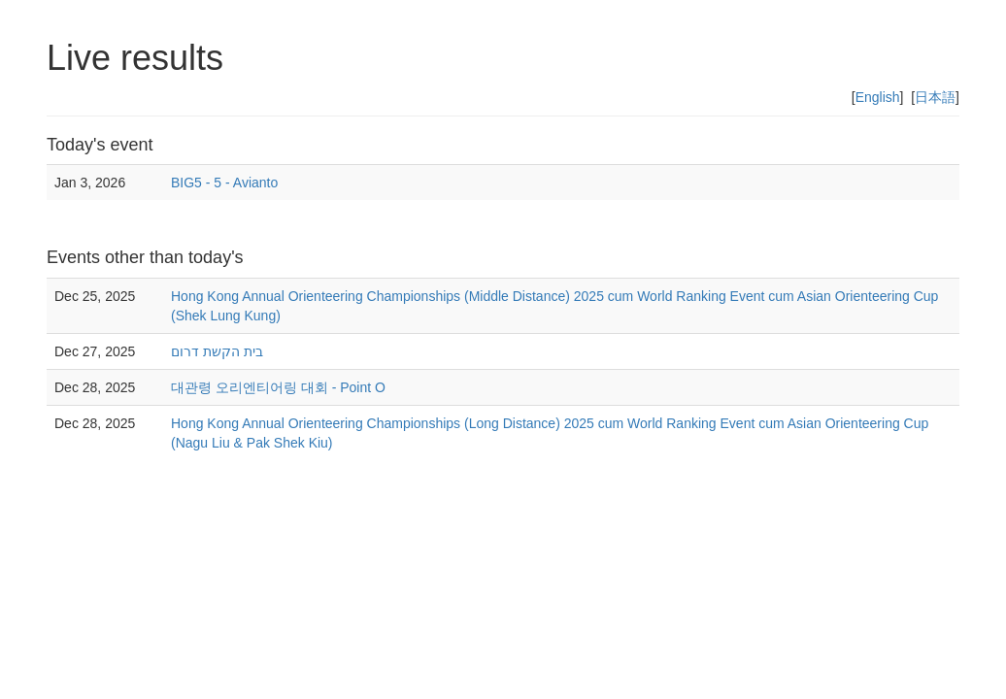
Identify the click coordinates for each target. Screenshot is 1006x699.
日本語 (935, 97)
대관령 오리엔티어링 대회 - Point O (278, 387)
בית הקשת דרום (217, 351)
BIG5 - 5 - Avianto (224, 182)
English (877, 97)
